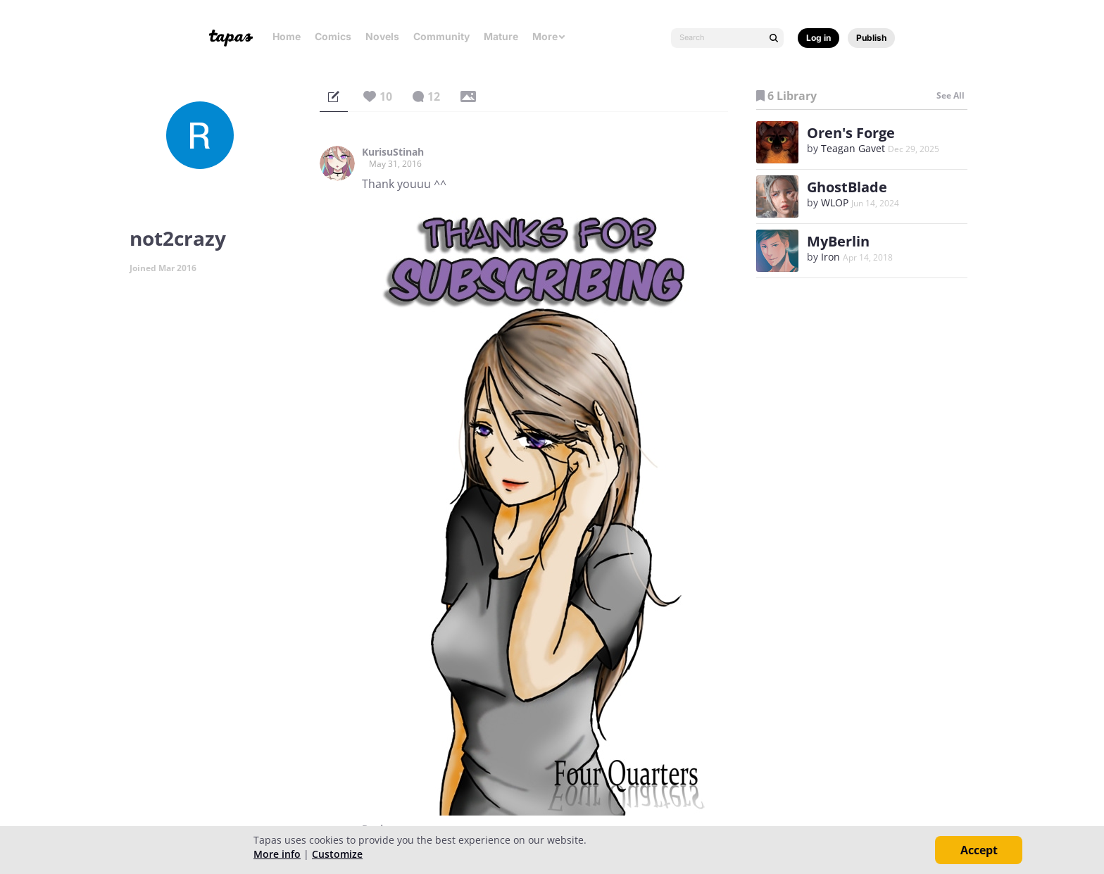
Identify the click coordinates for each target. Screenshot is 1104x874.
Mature (501, 36)
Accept (979, 850)
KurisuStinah (393, 152)
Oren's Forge (851, 132)
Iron (830, 256)
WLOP (834, 202)
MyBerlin (838, 241)
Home (286, 36)
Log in (818, 37)
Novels (382, 36)
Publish (871, 37)
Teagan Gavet (853, 148)
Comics (333, 36)
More (549, 36)
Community (441, 36)
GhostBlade (847, 186)
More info (277, 854)
